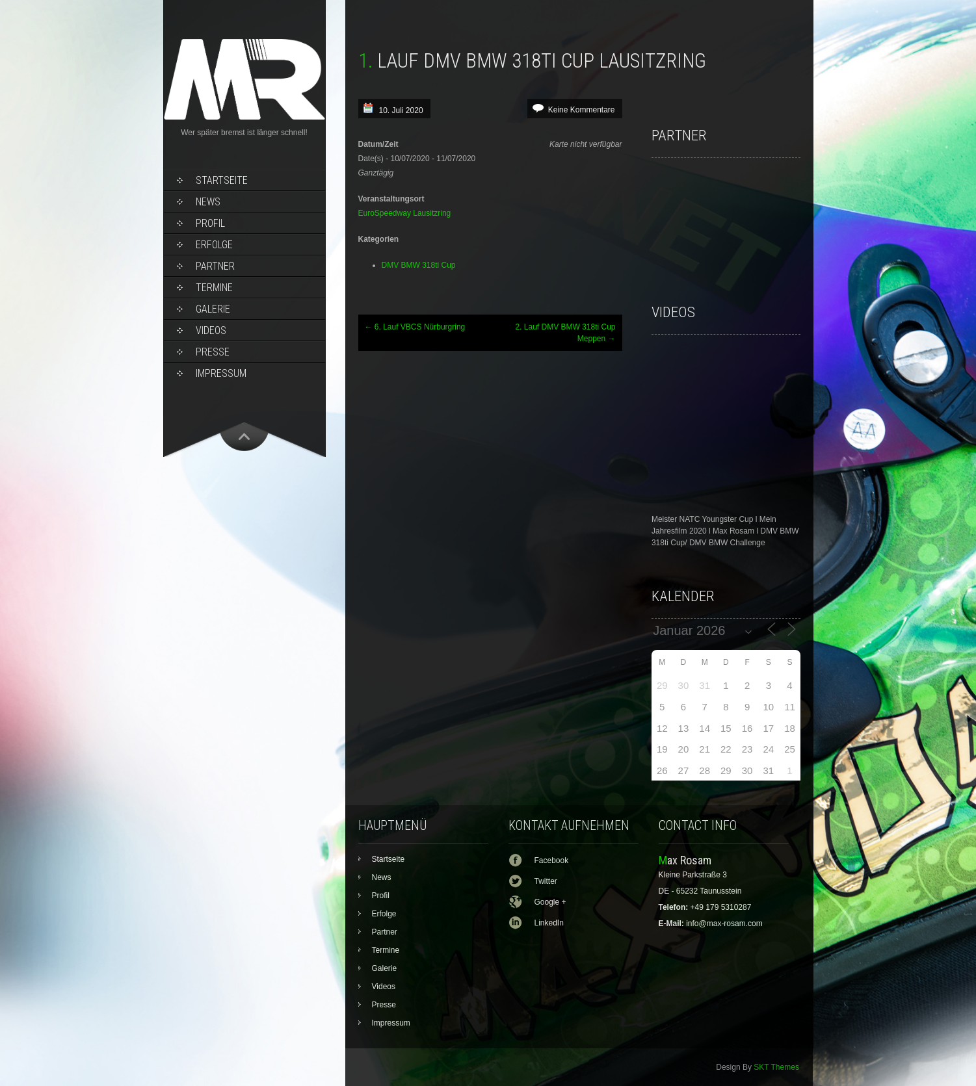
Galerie (213, 309)
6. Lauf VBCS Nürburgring (415, 326)
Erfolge (214, 245)
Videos (211, 330)
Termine (214, 287)
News (208, 202)
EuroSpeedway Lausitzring (404, 213)
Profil (210, 223)
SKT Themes (776, 1067)
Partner (215, 266)
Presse (213, 352)
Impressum (221, 373)
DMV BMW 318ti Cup (419, 265)
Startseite (222, 180)
